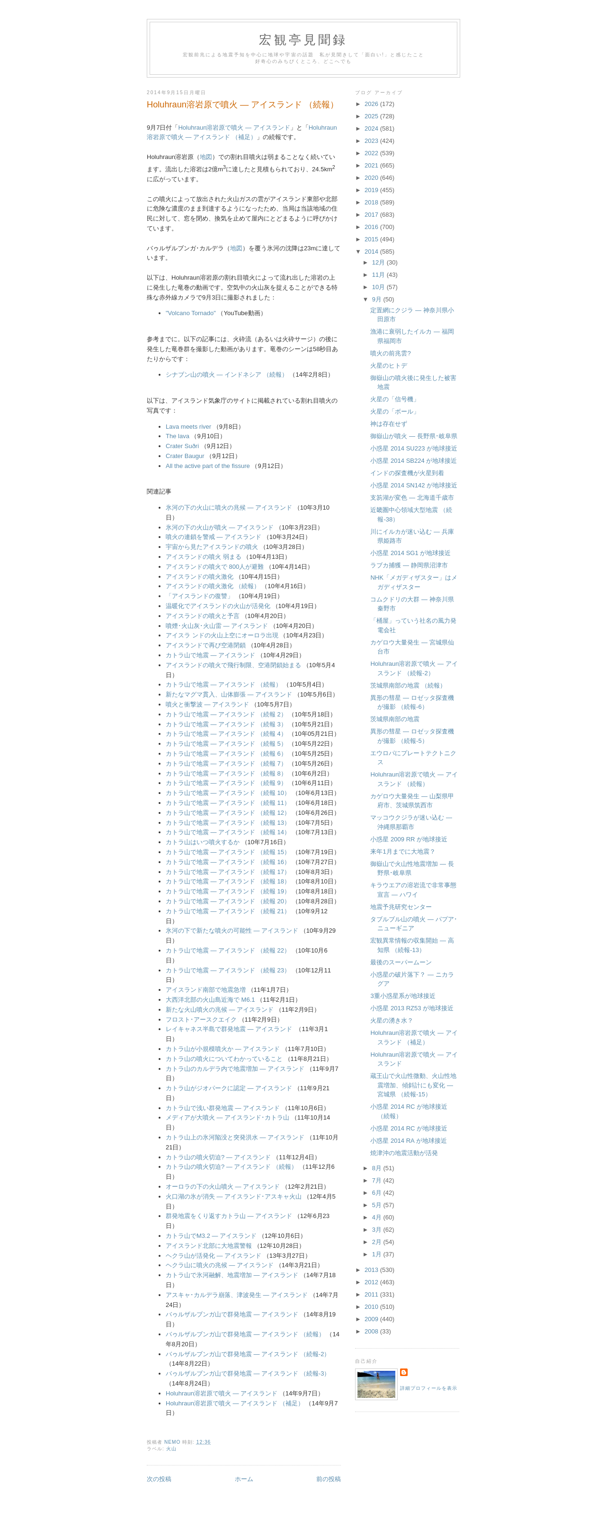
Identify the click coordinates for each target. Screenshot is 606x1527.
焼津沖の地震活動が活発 (404, 1152)
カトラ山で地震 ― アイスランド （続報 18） (228, 881)
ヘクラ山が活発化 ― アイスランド (213, 1255)
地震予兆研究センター (401, 906)
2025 (372, 116)
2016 (372, 226)
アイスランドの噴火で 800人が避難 (215, 566)
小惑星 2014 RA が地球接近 (408, 1140)
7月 (377, 1180)
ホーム (244, 1479)
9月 (377, 299)
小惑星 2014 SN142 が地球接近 (413, 485)
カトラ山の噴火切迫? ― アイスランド (218, 1157)
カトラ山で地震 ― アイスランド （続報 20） (228, 901)
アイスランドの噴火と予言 (203, 615)
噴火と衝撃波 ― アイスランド (207, 704)
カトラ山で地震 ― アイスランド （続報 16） (228, 861)
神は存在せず (388, 423)
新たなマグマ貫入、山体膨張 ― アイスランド (229, 694)
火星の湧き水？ (391, 1020)
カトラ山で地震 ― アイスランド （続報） (224, 684)
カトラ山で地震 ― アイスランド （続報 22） (228, 950)
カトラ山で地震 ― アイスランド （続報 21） (228, 911)
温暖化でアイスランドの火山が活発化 (218, 605)
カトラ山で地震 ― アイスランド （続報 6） (226, 753)
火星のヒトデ (388, 365)
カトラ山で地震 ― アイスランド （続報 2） (226, 714)
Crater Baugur (185, 455)
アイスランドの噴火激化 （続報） (213, 586)
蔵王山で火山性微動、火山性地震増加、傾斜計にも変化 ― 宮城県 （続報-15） (413, 1085)
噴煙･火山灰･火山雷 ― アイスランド (217, 625)
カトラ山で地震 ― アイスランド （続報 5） (226, 743)
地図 (206, 156)
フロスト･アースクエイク (201, 1019)
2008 (372, 1331)
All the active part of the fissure (208, 465)
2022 (372, 153)
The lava (177, 436)
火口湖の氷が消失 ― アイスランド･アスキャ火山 (234, 1196)
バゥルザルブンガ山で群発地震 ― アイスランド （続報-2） (248, 1354)
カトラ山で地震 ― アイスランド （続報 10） (228, 792)
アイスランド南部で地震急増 (206, 989)
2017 (372, 214)
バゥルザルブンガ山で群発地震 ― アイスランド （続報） (245, 1334)
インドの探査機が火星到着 (407, 473)
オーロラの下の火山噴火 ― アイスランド (223, 1186)
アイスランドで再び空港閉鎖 (206, 645)
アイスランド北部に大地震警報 (209, 1245)
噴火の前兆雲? (390, 353)
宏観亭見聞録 (303, 40)
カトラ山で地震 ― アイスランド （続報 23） (228, 970)
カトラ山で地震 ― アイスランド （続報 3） (226, 724)
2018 (372, 202)
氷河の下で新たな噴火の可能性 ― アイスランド (232, 930)
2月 (377, 1241)
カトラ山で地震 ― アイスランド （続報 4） (226, 733)
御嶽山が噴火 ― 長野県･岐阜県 (413, 436)
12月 (379, 262)
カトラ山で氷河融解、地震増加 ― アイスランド (232, 1275)
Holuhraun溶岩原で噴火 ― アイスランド (234, 127)
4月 (377, 1217)
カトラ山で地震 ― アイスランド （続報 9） (226, 782)
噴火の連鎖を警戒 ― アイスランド (213, 536)
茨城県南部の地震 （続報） (408, 685)
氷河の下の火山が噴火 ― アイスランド (220, 527)
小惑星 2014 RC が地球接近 (408, 1128)
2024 (372, 128)
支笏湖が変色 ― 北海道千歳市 (412, 497)
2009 (372, 1319)
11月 (379, 274)
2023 (372, 140)
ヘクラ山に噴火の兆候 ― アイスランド (220, 1265)
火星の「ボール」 (394, 411)
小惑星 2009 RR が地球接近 (408, 839)
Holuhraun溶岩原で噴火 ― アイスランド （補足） (235, 1403)
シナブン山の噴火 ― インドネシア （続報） (227, 374)
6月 (377, 1192)
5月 (377, 1205)
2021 (372, 165)
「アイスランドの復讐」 (199, 596)
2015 (372, 239)
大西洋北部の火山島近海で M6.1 (210, 999)
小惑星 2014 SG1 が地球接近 (410, 552)
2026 (372, 103)
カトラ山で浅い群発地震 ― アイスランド (223, 1108)
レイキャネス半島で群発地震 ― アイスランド (229, 1029)
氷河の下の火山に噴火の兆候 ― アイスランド (229, 507)
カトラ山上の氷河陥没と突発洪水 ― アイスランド (235, 1137)
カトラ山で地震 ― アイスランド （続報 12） (228, 812)
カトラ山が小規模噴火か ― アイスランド (223, 1048)
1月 (377, 1254)
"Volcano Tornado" (191, 313)
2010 (372, 1306)
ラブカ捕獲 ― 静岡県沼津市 (408, 565)
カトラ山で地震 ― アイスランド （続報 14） (228, 832)
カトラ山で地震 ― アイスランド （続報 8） (226, 773)
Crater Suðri (182, 446)
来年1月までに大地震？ (402, 851)
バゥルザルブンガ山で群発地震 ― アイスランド (232, 1314)
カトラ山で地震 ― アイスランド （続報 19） (228, 891)
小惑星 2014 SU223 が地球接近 (413, 448)
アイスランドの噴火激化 (199, 576)
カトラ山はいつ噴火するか (203, 842)
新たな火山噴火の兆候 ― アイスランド (220, 1009)
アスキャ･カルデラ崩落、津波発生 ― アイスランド (237, 1294)
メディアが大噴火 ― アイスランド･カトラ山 (227, 1117)
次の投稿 (159, 1479)
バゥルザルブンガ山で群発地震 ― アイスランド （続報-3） (248, 1373)
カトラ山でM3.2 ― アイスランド (211, 1235)
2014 (372, 251)
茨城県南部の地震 (394, 719)
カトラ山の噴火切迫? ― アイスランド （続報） (231, 1166)
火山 (171, 1448)
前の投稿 (328, 1479)
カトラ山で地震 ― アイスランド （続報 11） (228, 802)
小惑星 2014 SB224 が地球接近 (413, 460)
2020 (372, 177)
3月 (377, 1229)
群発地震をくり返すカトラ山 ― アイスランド (229, 1215)
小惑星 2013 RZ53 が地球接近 (412, 1008)
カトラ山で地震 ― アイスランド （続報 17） (228, 871)
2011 (372, 1294)
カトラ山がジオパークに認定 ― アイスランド (229, 1088)
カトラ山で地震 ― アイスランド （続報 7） (226, 763)
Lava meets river (188, 426)
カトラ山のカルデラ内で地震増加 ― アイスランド (235, 1068)
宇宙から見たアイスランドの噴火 (212, 546)
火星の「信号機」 (394, 399)
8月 (377, 1168)
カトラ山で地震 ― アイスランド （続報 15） (228, 852)
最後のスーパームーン (401, 962)
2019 (372, 190)
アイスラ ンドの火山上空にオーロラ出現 (222, 635)
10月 (379, 287)
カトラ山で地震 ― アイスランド (210, 655)
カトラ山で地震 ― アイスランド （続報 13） (228, 822)
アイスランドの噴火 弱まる (203, 556)
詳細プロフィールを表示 (428, 1388)
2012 (372, 1282)
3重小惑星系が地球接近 (402, 995)
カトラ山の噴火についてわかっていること (224, 1058)
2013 (372, 1269)
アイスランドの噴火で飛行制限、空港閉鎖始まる (233, 665)
